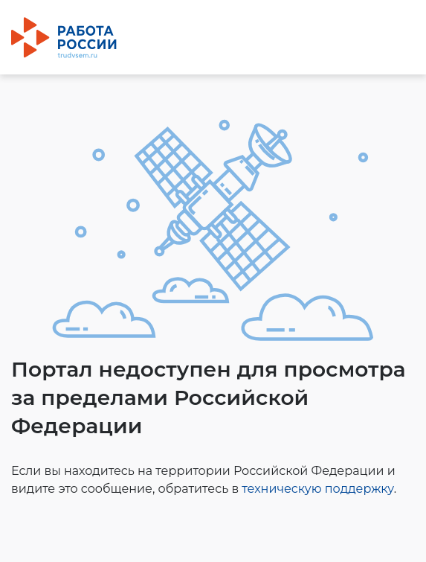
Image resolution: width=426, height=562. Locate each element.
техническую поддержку (317, 489)
